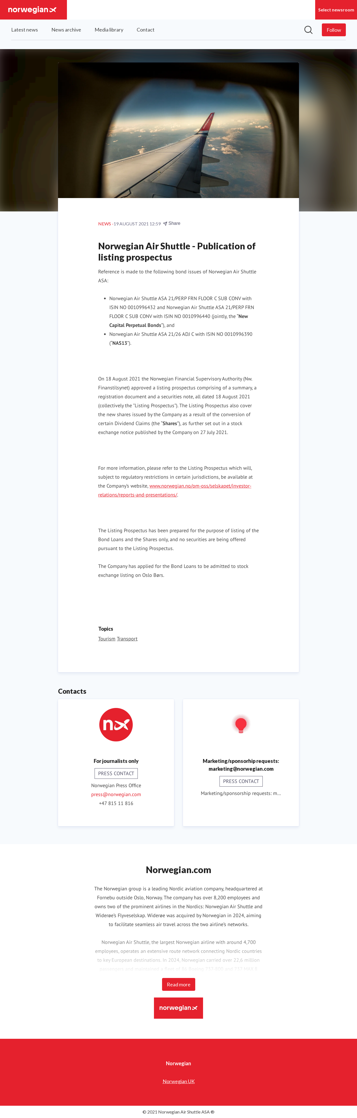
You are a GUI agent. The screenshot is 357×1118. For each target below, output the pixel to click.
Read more (178, 984)
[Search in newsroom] (308, 29)
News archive (66, 29)
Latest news (24, 29)
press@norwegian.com (116, 794)
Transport (127, 638)
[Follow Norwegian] (334, 29)
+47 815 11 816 (116, 803)
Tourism (106, 638)
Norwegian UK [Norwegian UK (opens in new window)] (179, 1081)
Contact (146, 29)
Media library (109, 29)
